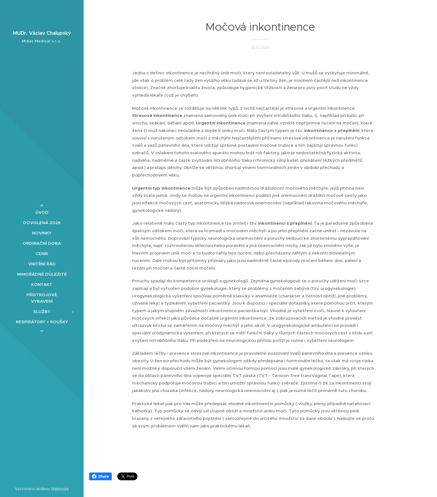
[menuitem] (42, 212)
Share (100, 476)
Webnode (60, 488)
